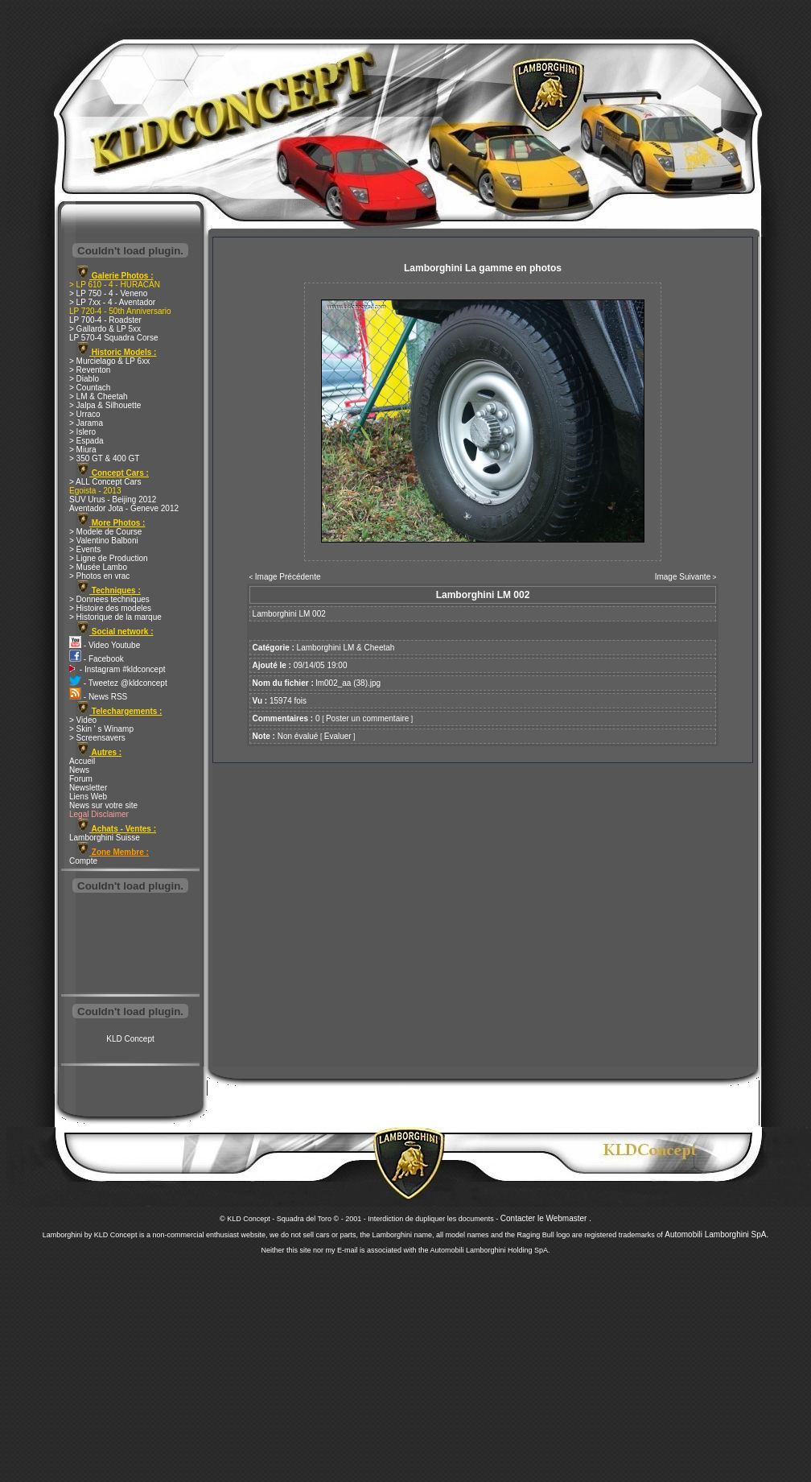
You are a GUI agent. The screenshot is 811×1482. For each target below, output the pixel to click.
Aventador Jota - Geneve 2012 (124, 508)
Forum (81, 778)
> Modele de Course (105, 531)
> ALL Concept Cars (105, 481)
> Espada (86, 440)
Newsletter (88, 787)
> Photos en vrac (99, 576)
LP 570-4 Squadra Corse (113, 337)
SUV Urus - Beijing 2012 (112, 499)
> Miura (83, 449)
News (79, 770)
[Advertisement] (130, 945)
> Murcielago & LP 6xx (109, 361)
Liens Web (88, 796)
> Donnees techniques (109, 599)
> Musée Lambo (98, 567)
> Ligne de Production (108, 558)
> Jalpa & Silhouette (105, 405)
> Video (83, 720)
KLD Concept (130, 1038)
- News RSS (98, 696)
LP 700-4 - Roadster (105, 320)
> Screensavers (97, 737)
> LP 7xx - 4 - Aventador (112, 302)
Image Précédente (288, 576)
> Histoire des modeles (110, 608)
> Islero (82, 431)
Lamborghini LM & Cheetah (346, 647)
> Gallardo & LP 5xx (105, 328)
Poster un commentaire (367, 718)
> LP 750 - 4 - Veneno (108, 293)
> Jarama (86, 423)
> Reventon (89, 369)
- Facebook (96, 658)
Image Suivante (683, 576)
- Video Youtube (104, 645)
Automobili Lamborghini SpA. (716, 1234)
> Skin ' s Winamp (101, 728)
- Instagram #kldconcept (117, 669)
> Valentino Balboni (103, 540)
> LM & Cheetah (98, 396)
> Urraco (85, 414)
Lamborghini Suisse (104, 837)
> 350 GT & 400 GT (104, 458)
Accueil (82, 761)
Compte (83, 861)
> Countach (89, 387)
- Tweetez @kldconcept (118, 683)
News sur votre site (103, 805)
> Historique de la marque (115, 617)
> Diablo (84, 378)
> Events (85, 549)
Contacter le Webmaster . (545, 1218)
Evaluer (338, 736)
